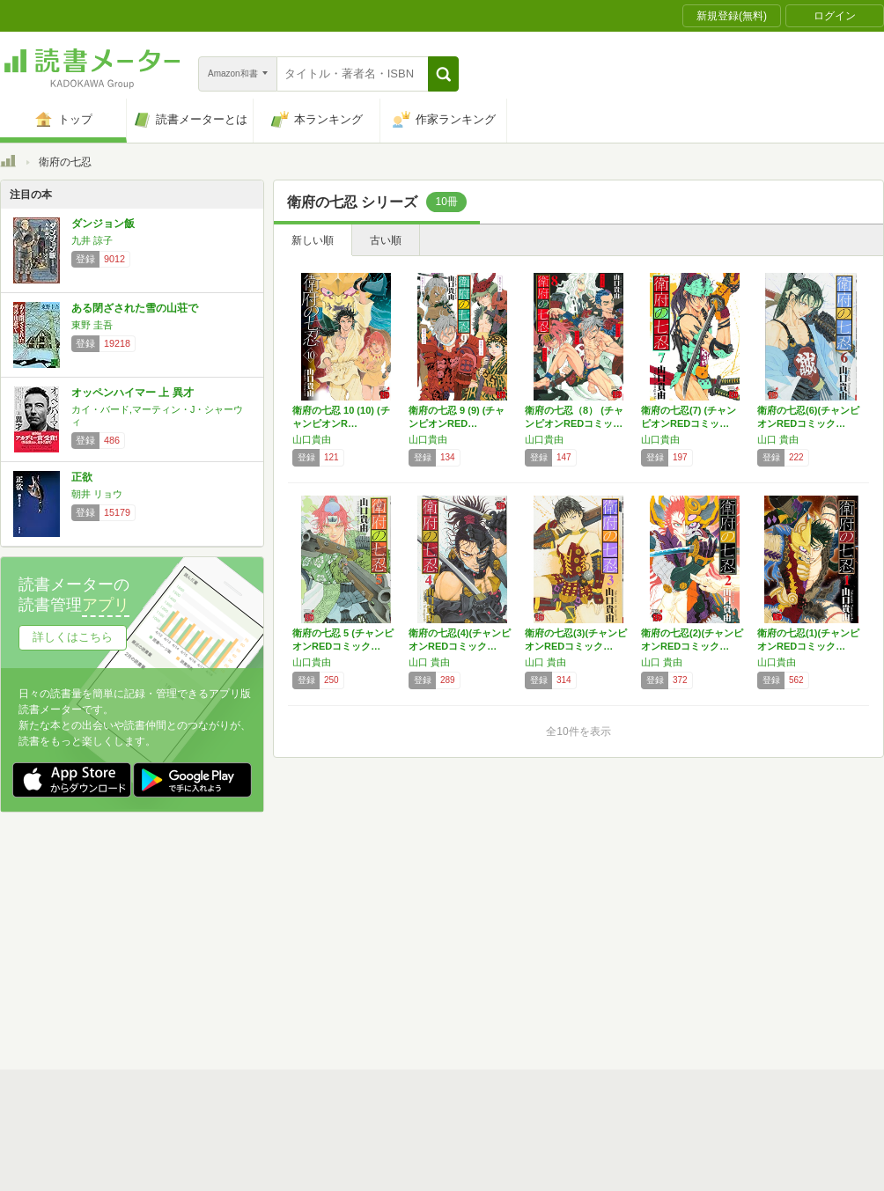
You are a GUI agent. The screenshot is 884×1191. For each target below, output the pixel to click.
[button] (443, 74)
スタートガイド (363, 911)
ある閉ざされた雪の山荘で (134, 308)
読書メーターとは (255, 911)
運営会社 (234, 938)
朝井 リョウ (96, 494)
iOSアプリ (333, 993)
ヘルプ (229, 965)
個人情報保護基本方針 (336, 938)
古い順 (385, 240)
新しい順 (312, 240)
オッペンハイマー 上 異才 (132, 392)
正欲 (81, 477)
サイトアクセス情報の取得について (710, 938)
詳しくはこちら (73, 636)
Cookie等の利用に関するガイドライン (507, 938)
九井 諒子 (92, 240)
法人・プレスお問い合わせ (396, 965)
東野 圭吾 (92, 325)
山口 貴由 (778, 439)
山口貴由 (311, 439)
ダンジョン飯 (103, 223)
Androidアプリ (247, 993)
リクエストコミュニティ (546, 965)
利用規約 (449, 911)
